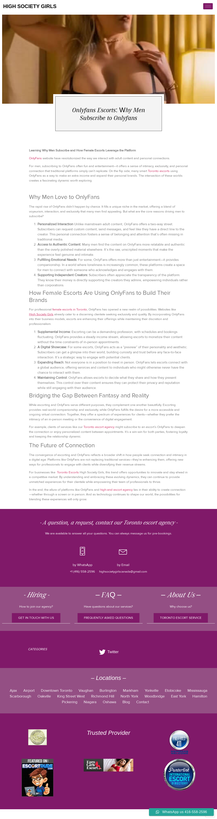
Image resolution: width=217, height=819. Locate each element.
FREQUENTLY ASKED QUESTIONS (108, 618)
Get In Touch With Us (36, 618)
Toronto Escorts (68, 472)
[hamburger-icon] (208, 6)
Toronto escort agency (98, 427)
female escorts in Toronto (69, 309)
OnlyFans (35, 158)
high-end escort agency (116, 490)
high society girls (30, 6)
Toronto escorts (159, 171)
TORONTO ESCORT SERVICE (181, 618)
